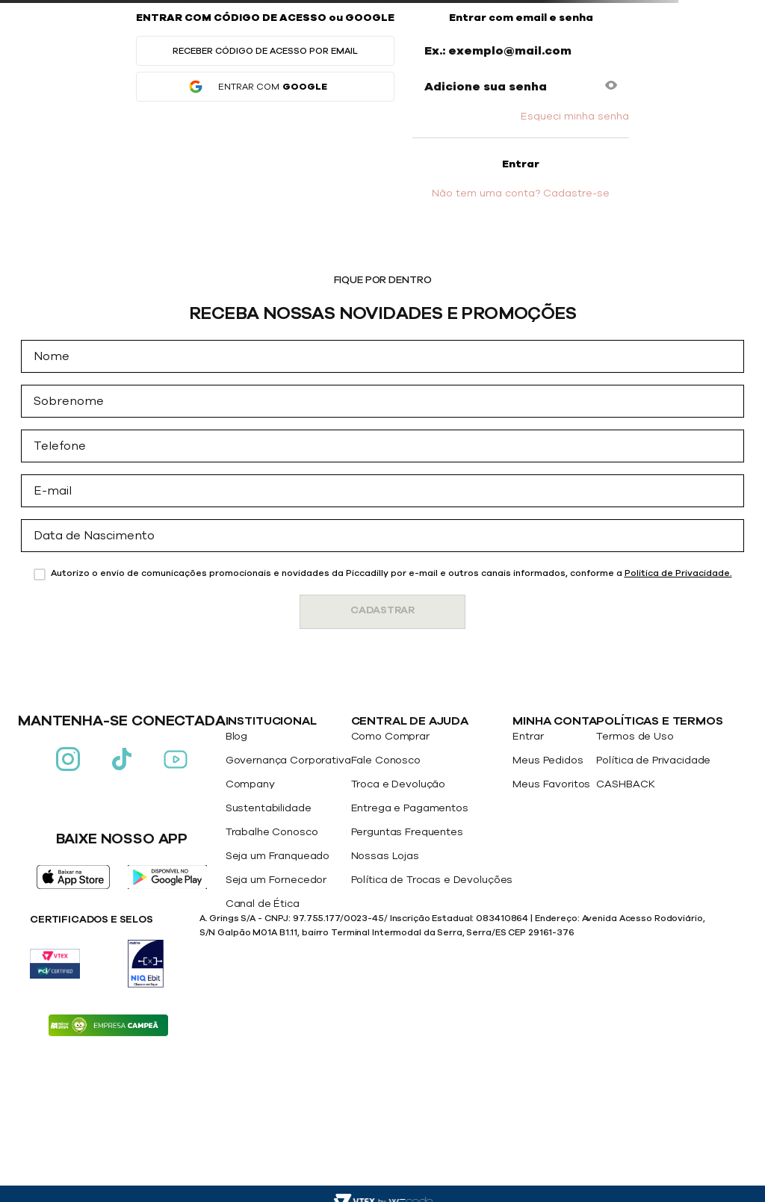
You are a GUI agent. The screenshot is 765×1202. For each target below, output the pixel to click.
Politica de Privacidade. (678, 573)
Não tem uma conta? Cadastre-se (521, 193)
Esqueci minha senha (575, 117)
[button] (611, 86)
